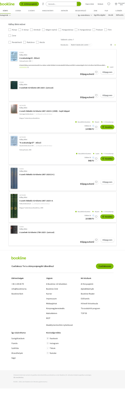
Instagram (52, 343)
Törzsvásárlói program (90, 309)
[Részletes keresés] (43, 4)
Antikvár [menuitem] (64, 11)
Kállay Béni (23, 55)
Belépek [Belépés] (100, 4)
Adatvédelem (51, 313)
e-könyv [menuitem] (31, 11)
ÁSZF (48, 318)
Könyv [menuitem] (5, 11)
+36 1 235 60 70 (17, 284)
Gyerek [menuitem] (18, 11)
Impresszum (51, 299)
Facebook (52, 339)
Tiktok (50, 348)
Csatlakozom (105, 266)
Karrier (49, 294)
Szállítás (15, 349)
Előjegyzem (107, 72)
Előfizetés (120, 16)
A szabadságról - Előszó (29, 58)
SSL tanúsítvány (18, 378)
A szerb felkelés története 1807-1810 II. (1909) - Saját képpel (44, 111)
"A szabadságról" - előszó (30, 143)
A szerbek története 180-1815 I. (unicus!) (36, 88)
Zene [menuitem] (95, 11)
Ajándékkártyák (87, 289)
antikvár (22, 106)
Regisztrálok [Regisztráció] (90, 4)
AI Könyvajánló (29, 4)
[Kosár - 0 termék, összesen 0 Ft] (119, 3)
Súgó (13, 358)
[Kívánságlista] (108, 4)
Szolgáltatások (17, 339)
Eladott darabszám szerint (80, 45)
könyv (21, 53)
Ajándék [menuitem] (118, 11)
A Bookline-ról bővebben (56, 284)
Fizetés (14, 344)
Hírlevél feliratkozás (89, 304)
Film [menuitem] (106, 11)
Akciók (110, 16)
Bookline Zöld (52, 289)
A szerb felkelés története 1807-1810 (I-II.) (36, 175)
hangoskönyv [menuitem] (47, 11)
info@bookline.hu (18, 289)
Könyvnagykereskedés (55, 309)
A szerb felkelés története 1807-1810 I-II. (36, 201)
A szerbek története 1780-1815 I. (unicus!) (36, 233)
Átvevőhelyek (17, 353)
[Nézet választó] (111, 45)
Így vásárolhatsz (84, 16)
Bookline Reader (88, 294)
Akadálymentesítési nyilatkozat (59, 325)
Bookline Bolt (17, 294)
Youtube (51, 353)
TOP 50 (84, 313)
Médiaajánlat (51, 304)
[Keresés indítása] (79, 4)
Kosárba (107, 127)
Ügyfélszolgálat (99, 16)
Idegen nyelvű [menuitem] (80, 11)
